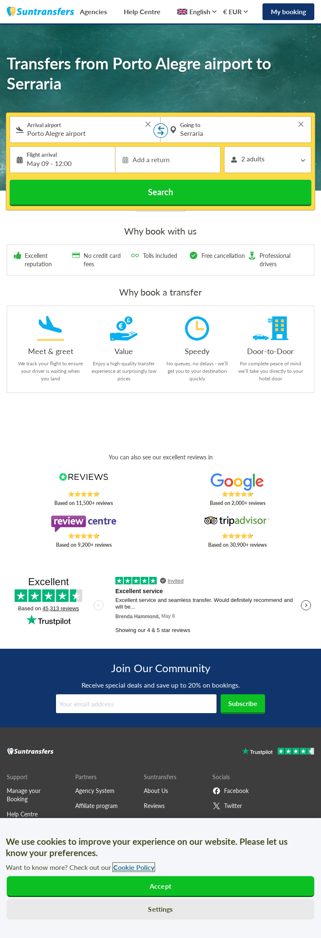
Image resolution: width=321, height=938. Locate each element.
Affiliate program (96, 805)
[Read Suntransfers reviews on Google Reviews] (237, 482)
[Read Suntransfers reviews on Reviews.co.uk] (84, 482)
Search (160, 192)
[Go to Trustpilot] (278, 752)
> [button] (147, 124)
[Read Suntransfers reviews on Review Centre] (84, 524)
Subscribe (242, 703)
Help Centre (142, 11)
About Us (156, 790)
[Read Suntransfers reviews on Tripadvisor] (237, 524)
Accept (160, 886)
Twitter (227, 806)
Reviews (154, 805)
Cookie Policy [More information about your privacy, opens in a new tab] (133, 867)
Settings (160, 909)
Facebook (230, 791)
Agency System (95, 790)
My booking (288, 11)
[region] (160, 878)
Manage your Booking (24, 795)
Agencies (93, 11)
